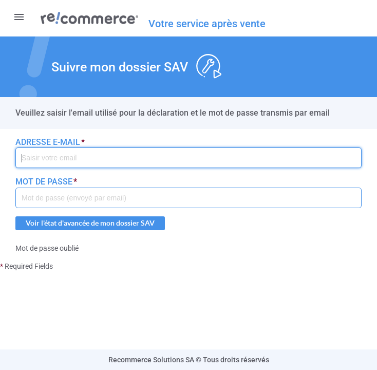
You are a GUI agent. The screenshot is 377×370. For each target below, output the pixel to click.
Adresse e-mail (50, 142)
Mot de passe (46, 182)
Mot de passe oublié (47, 248)
